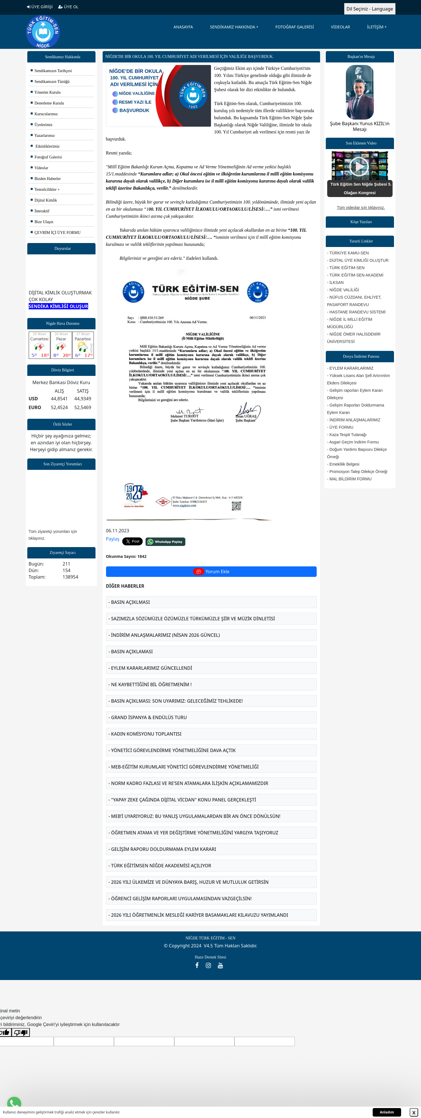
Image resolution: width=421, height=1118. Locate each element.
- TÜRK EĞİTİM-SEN (346, 267)
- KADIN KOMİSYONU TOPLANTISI (145, 734)
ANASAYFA (183, 27)
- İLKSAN (335, 282)
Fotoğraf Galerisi (46, 157)
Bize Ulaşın (42, 222)
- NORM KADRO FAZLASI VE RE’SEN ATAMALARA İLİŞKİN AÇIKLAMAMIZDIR (188, 783)
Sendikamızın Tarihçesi (51, 71)
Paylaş (113, 539)
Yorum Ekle (211, 571)
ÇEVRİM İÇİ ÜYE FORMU (56, 233)
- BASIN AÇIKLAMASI (131, 651)
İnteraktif (40, 211)
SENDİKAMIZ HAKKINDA (232, 27)
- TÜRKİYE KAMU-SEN (348, 253)
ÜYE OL (68, 7)
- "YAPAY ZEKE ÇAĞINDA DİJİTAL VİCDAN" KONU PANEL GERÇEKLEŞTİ (182, 800)
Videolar (39, 168)
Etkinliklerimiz (45, 146)
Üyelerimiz (42, 125)
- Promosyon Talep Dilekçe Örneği (357, 471)
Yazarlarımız (43, 135)
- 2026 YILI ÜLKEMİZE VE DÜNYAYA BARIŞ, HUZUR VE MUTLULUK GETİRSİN (189, 882)
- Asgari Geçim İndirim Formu (353, 442)
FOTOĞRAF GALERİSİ (294, 27)
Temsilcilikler (44, 189)
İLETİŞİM (375, 27)
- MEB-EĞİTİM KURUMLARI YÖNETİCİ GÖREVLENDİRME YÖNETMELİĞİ (184, 767)
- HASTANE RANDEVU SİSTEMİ (356, 312)
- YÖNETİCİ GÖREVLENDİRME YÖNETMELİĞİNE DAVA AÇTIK (172, 750)
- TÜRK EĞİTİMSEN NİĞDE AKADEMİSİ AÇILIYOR (160, 865)
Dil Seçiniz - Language (370, 9)
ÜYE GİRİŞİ (40, 7)
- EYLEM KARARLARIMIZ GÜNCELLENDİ (150, 668)
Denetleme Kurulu (47, 103)
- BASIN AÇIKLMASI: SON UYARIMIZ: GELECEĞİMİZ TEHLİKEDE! (176, 701)
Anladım (387, 1112)
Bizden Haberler (46, 179)
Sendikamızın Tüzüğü (50, 81)
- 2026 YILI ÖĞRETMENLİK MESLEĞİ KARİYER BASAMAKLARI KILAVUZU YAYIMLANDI (198, 915)
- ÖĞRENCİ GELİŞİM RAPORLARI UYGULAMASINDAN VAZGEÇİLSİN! (180, 898)
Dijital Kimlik (44, 200)
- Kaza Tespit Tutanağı (347, 434)
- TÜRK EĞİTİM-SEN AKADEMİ (355, 275)
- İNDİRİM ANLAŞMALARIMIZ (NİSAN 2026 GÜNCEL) (164, 635)
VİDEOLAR (340, 27)
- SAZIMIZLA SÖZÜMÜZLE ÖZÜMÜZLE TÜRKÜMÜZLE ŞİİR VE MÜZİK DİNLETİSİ (192, 618)
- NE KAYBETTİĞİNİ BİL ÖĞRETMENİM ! (150, 684)
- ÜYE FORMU (340, 427)
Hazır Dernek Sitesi (210, 957)
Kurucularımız (44, 114)
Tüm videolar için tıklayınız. (361, 207)
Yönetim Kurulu (46, 92)
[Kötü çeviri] (21, 1032)
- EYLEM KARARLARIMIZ (350, 368)
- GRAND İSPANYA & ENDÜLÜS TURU (148, 717)
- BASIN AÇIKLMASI (129, 602)
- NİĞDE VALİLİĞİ (343, 290)
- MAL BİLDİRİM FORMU (349, 479)
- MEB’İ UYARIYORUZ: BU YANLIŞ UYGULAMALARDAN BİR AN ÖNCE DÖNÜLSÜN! (195, 816)
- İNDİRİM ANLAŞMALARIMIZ (353, 420)
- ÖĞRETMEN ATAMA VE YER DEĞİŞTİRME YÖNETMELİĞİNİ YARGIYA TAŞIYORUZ (193, 833)
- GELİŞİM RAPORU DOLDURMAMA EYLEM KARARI (162, 849)
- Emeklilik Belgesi (343, 464)
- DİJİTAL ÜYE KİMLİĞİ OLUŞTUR (358, 260)
